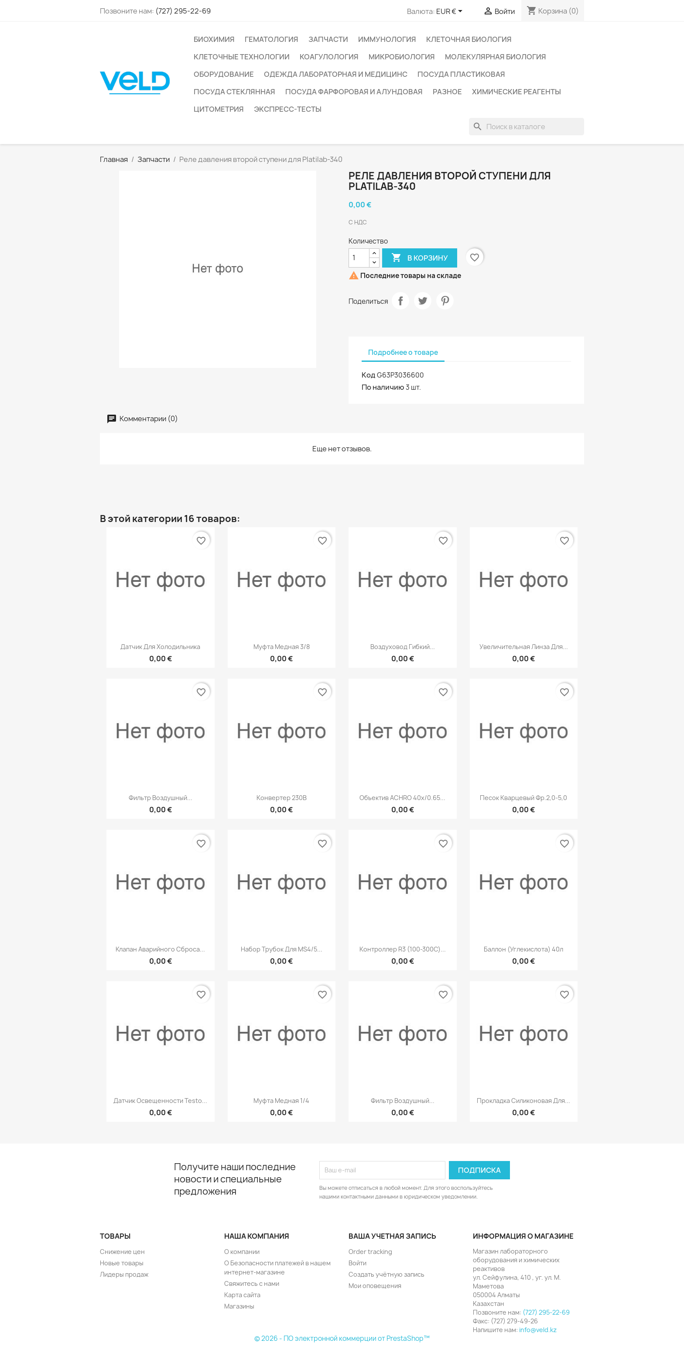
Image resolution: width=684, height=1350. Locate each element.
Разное (447, 91)
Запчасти (328, 39)
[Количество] (359, 258)
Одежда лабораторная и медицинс (335, 74)
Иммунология (387, 39)
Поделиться (400, 300)
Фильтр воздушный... (160, 798)
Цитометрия (219, 109)
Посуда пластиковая (461, 74)
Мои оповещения (375, 1285)
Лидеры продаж (124, 1274)
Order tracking (370, 1251)
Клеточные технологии (242, 57)
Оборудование (224, 74)
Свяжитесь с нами (251, 1283)
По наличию (383, 387)
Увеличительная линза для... (523, 646)
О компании (242, 1251)
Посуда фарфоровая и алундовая (354, 91)
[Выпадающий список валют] (450, 12)
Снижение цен (122, 1251)
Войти (357, 1263)
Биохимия (214, 39)
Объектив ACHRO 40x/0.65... (402, 798)
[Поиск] (526, 126)
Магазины (239, 1306)
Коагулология (329, 57)
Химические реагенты (516, 91)
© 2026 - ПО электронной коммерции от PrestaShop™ (342, 1338)
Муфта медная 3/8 (281, 646)
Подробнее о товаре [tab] (403, 352)
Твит (422, 300)
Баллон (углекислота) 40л (523, 949)
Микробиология (402, 57)
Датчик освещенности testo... (160, 1100)
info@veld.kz (538, 1330)
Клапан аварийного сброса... (160, 949)
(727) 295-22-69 (183, 11)
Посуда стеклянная (234, 91)
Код (369, 375)
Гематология (271, 39)
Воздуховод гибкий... (402, 646)
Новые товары (122, 1263)
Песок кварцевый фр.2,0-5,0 (523, 798)
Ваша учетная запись (392, 1236)
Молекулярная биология (495, 57)
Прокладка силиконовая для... (523, 1100)
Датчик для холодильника (160, 646)
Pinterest (445, 300)
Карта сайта (242, 1295)
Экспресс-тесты (287, 109)
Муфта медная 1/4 (281, 1100)
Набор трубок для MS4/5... (281, 949)
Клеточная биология (469, 39)
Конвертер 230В (281, 798)
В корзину (419, 258)
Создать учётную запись (386, 1274)
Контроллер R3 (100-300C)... (402, 949)
